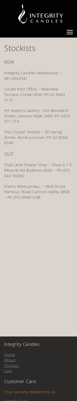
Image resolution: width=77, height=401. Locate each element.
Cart (8, 370)
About (9, 360)
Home (9, 354)
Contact (11, 365)
